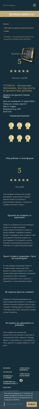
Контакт (7, 388)
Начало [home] (6, 24)
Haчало (6, 368)
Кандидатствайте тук (19, 14)
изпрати (31, 404)
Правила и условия (8, 377)
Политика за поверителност (10, 383)
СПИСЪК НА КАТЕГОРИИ (25, 375)
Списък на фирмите (25, 369)
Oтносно (7, 372)
